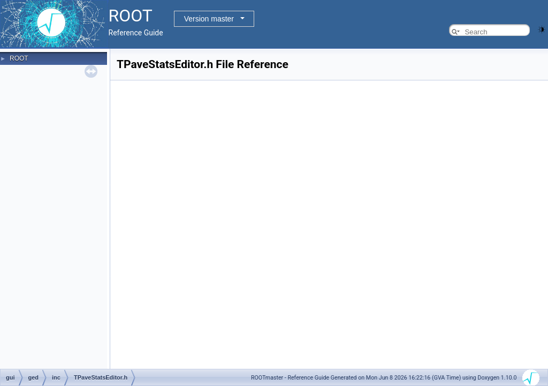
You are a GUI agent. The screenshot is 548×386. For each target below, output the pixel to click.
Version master (209, 18)
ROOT (19, 58)
